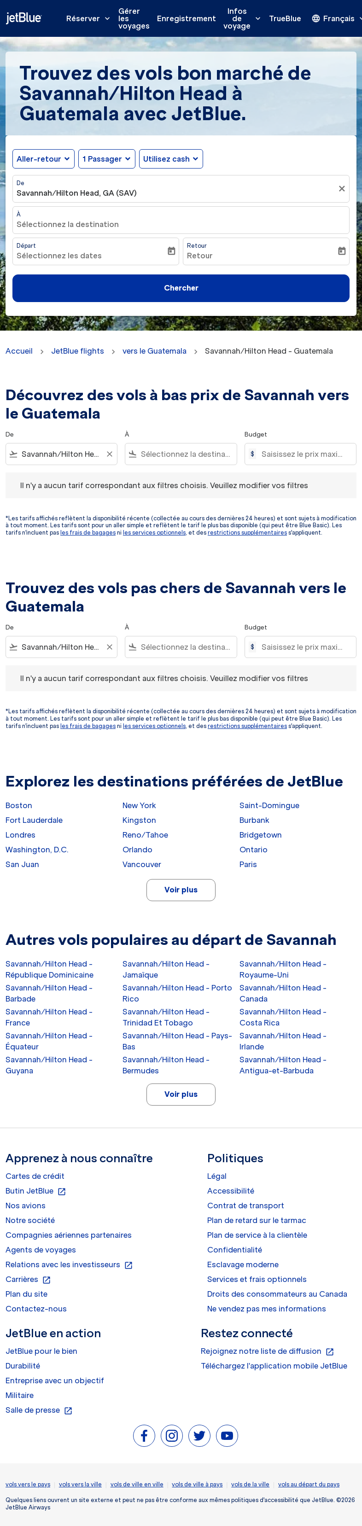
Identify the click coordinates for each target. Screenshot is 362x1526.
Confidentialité (234, 1249)
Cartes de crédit (35, 1176)
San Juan (22, 864)
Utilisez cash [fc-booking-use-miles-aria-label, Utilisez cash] (166, 158)
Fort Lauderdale (34, 820)
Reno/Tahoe (145, 834)
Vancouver (142, 864)
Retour (197, 245)
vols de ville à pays (197, 1484)
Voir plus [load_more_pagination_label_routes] (181, 889)
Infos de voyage (244, 18)
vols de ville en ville (137, 1484)
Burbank (254, 820)
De (20, 183)
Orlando (137, 849)
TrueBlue (285, 18)
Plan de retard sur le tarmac (256, 1220)
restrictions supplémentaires (247, 532)
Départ (26, 245)
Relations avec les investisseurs (69, 1265)
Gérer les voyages (134, 18)
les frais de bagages (88, 532)
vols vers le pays (28, 1484)
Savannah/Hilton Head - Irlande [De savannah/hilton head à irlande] (283, 1041)
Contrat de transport (245, 1205)
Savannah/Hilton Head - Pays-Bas (177, 1041)
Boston (19, 805)
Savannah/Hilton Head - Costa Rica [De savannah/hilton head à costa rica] (283, 1017)
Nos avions (26, 1205)
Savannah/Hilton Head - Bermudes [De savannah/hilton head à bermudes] (166, 1065)
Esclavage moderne (243, 1264)
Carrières (28, 1280)
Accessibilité (230, 1190)
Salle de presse (39, 1410)
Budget (256, 434)
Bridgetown (260, 834)
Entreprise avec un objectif (55, 1380)
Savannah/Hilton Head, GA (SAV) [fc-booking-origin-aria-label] (77, 193)
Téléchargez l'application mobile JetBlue (274, 1365)
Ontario (253, 849)
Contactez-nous (36, 1308)
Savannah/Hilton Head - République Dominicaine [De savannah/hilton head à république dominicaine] (49, 969)
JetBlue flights (77, 350)
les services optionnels (154, 532)
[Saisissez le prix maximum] (304, 454)
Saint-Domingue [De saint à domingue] (269, 805)
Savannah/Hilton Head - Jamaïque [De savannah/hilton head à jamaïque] (166, 969)
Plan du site (26, 1294)
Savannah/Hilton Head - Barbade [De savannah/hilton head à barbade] (49, 993)
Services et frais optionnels (257, 1279)
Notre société (30, 1220)
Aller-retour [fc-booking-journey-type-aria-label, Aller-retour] (39, 158)
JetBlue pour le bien (41, 1351)
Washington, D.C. (37, 849)
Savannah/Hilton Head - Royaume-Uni (283, 969)
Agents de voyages (41, 1249)
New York (139, 805)
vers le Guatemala (155, 350)
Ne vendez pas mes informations (266, 1308)
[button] (106, 159)
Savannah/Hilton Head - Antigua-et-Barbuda (283, 1065)
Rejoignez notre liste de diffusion (267, 1351)
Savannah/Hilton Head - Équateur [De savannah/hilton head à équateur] (49, 1041)
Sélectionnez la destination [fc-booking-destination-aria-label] (68, 224)
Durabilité (23, 1365)
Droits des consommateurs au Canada (277, 1294)
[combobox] (61, 454)
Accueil (19, 350)
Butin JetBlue (36, 1191)
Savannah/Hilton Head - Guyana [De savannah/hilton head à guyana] (49, 1065)
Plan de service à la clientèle (257, 1235)
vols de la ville (250, 1484)
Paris (248, 864)
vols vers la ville (80, 1484)
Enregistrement (186, 18)
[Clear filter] (109, 454)
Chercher (181, 287)
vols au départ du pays (308, 1484)
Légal (217, 1176)
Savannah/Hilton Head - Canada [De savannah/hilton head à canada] (283, 993)
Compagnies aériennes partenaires (69, 1235)
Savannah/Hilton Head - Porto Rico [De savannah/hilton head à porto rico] (177, 993)
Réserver (90, 18)
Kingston (139, 820)
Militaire (20, 1395)
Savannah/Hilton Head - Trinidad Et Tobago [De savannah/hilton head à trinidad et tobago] (166, 1017)
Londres (20, 834)
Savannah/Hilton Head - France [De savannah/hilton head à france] (49, 1017)
